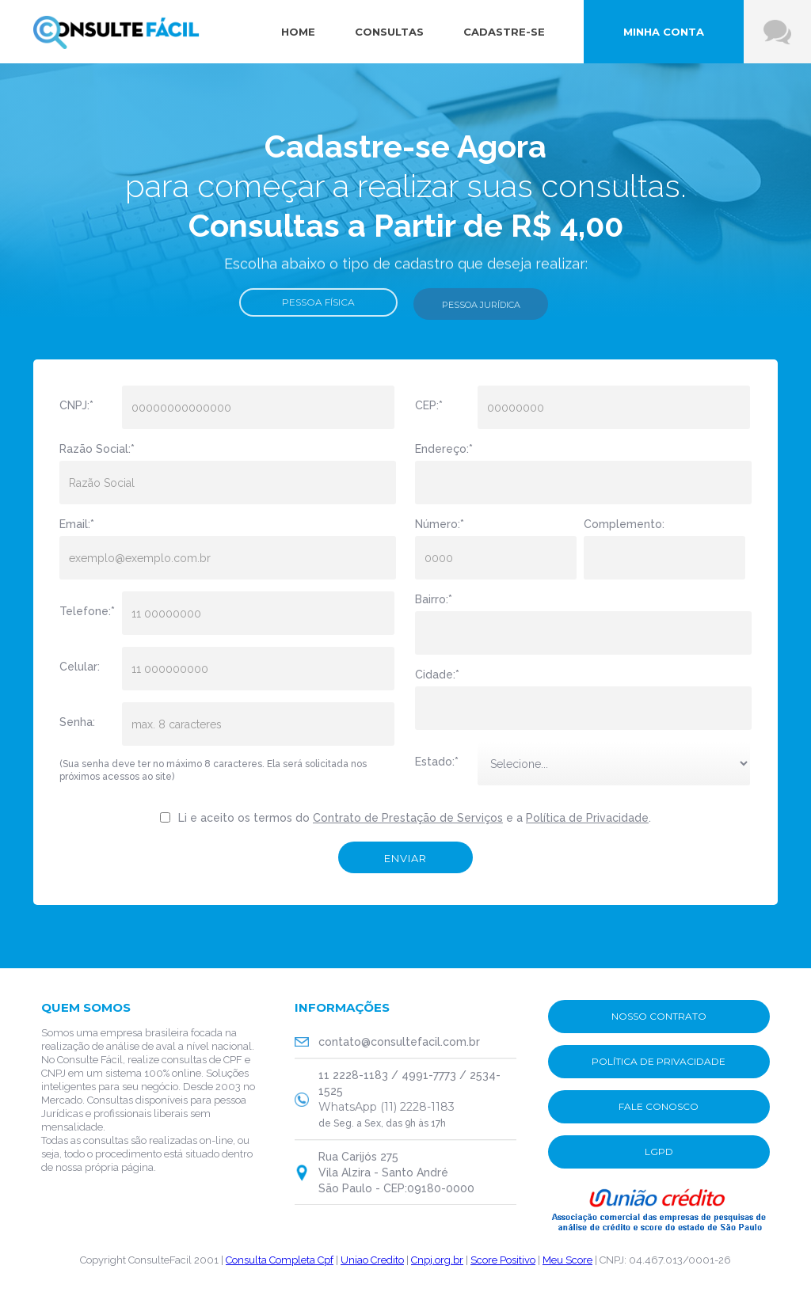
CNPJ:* (76, 405)
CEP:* (429, 405)
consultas (389, 31)
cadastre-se (504, 31)
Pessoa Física (318, 307)
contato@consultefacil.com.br (399, 1042)
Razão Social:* (97, 449)
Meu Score (567, 1260)
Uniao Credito (372, 1260)
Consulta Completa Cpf (279, 1260)
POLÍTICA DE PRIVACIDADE (658, 1061)
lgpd (659, 1151)
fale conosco (659, 1106)
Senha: (77, 722)
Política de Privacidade (587, 817)
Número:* (439, 524)
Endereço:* (444, 449)
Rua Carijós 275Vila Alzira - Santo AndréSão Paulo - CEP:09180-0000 (396, 1172)
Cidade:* (437, 674)
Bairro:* (433, 599)
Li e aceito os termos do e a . (414, 817)
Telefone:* (84, 611)
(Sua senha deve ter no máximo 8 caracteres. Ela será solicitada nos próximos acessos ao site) (213, 770)
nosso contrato (658, 1016)
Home (298, 31)
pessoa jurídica (481, 309)
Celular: (79, 666)
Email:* (76, 524)
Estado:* (437, 761)
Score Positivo (502, 1260)
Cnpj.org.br (437, 1260)
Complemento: (624, 524)
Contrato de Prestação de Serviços (408, 817)
